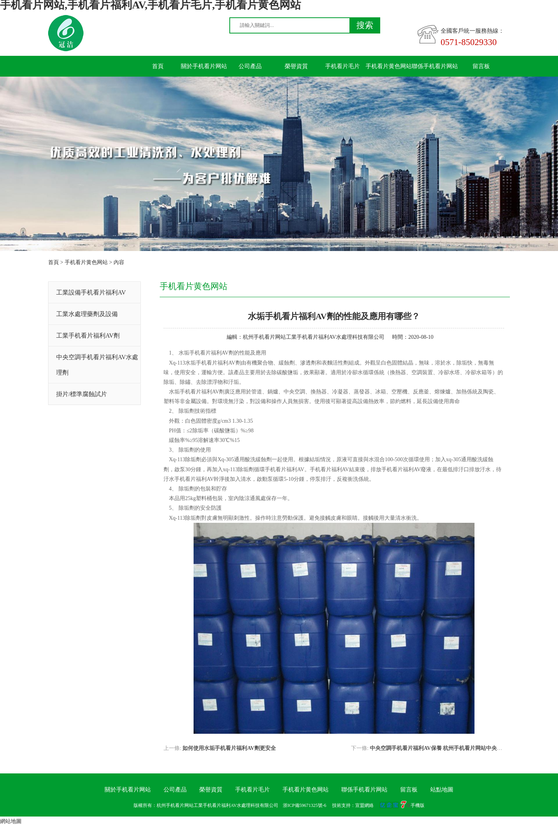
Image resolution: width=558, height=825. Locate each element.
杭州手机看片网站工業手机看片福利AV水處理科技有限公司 (313, 337)
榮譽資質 (296, 66)
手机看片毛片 (342, 66)
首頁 (158, 66)
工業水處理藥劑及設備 (87, 314)
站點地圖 (441, 790)
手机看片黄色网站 (389, 66)
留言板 (481, 66)
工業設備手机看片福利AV (91, 292)
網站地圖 (11, 821)
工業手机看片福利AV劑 (88, 335)
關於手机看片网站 (204, 66)
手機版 (417, 805)
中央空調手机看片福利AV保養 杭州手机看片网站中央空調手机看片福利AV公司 (464, 748)
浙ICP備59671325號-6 (304, 805)
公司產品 (250, 66)
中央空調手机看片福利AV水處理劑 (97, 365)
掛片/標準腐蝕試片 (81, 394)
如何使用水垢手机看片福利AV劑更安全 (229, 748)
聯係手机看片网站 (435, 66)
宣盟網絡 (364, 805)
